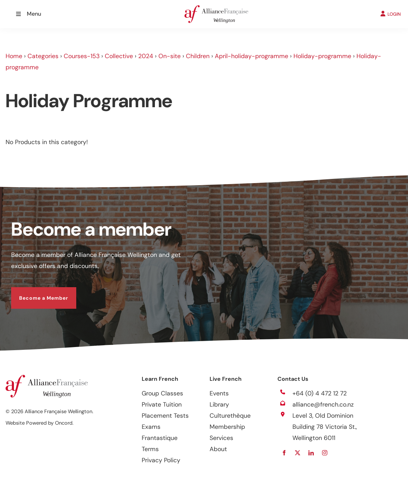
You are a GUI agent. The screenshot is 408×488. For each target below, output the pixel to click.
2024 (145, 56)
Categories (43, 56)
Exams (151, 427)
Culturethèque (230, 415)
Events (219, 393)
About (218, 449)
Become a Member (35, 293)
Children (198, 56)
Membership (227, 427)
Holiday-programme (322, 56)
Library (219, 404)
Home (14, 56)
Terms (150, 449)
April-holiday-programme (251, 56)
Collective (119, 56)
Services (221, 438)
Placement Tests (165, 415)
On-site (169, 56)
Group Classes (162, 393)
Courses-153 (82, 56)
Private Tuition (162, 404)
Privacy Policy (161, 460)
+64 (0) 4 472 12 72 (319, 393)
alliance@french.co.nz (323, 404)
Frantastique (160, 438)
